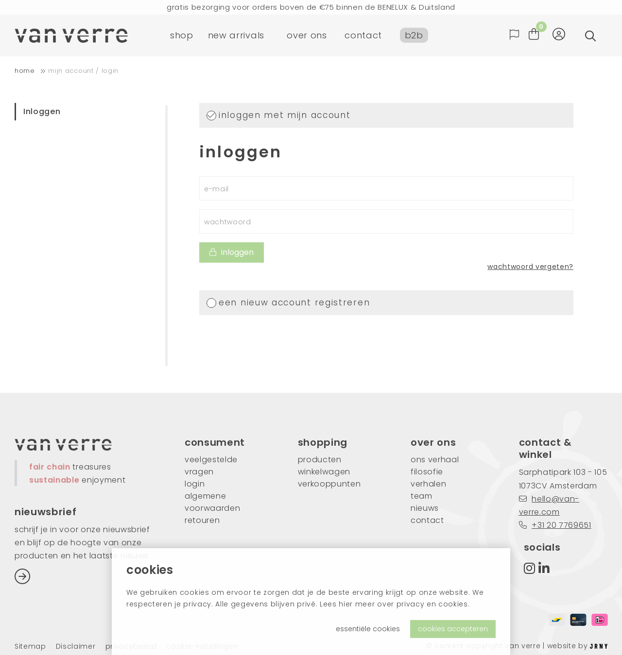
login (195, 483)
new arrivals (236, 36)
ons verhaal (435, 459)
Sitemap (30, 646)
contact (363, 36)
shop (181, 36)
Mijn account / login (83, 70)
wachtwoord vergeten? (530, 267)
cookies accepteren (453, 629)
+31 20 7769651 (555, 525)
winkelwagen (324, 471)
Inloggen (41, 111)
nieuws (425, 508)
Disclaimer (76, 646)
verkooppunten (329, 483)
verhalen (428, 483)
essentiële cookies (368, 629)
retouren (202, 520)
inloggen (231, 252)
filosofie (427, 471)
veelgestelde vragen (211, 465)
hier (346, 604)
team (421, 496)
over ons (307, 36)
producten (320, 459)
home (25, 70)
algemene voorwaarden (212, 502)
